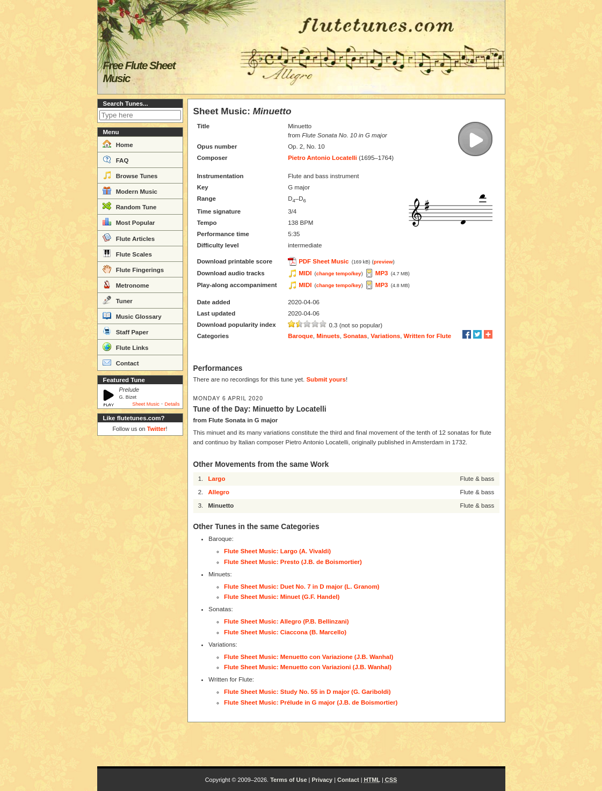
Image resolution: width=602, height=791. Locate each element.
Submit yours (325, 379)
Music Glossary (132, 315)
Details (171, 404)
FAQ (116, 159)
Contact (121, 362)
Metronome (126, 284)
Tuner (118, 300)
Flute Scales (127, 253)
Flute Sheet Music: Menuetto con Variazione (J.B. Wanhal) (308, 657)
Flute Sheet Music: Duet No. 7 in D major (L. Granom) (301, 586)
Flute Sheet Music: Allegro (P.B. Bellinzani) (286, 621)
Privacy (321, 780)
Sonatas (355, 336)
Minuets (327, 336)
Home (118, 144)
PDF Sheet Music (324, 261)
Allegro (218, 492)
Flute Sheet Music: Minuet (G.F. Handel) (281, 597)
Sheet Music (145, 404)
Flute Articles (129, 237)
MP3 (381, 273)
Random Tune (130, 206)
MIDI (305, 273)
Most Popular (129, 221)
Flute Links (126, 346)
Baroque (300, 336)
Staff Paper (126, 331)
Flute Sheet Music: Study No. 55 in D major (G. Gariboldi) (307, 692)
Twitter (156, 429)
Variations (385, 336)
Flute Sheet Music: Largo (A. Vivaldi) (277, 551)
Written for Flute (428, 336)
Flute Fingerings (133, 269)
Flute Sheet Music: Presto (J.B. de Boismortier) (293, 562)
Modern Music (130, 190)
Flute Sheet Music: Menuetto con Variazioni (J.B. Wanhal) (307, 667)
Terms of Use (288, 780)
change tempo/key (338, 273)
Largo (216, 478)
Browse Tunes (130, 175)
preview (383, 262)
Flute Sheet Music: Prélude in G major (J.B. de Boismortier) (310, 702)
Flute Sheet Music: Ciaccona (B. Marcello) (285, 632)
